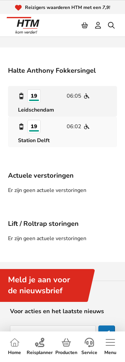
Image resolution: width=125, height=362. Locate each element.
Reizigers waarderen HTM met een (67, 7)
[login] (98, 25)
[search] (111, 25)
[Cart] (85, 25)
